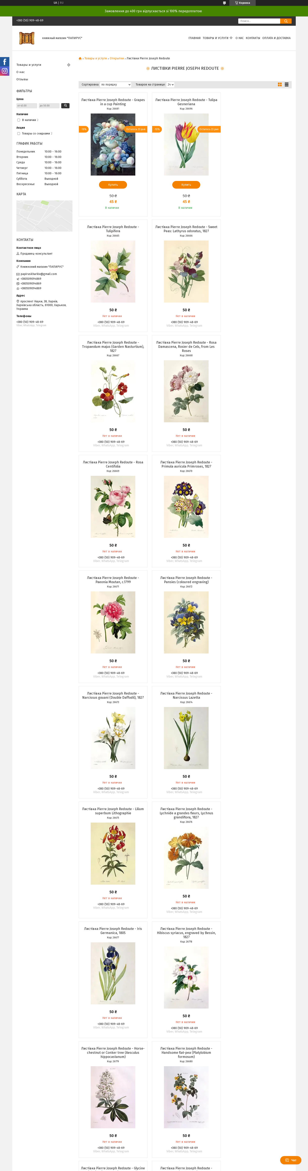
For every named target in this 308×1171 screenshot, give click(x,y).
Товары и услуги (216, 38)
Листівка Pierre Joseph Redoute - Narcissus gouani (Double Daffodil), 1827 (185, 464)
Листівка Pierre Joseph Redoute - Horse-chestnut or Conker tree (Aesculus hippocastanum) (185, 702)
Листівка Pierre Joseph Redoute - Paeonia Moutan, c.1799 (257, 349)
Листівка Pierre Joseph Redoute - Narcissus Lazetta (257, 464)
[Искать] (286, 21)
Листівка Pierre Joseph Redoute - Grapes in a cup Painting (113, 102)
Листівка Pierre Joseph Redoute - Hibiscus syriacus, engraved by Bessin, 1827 (112, 702)
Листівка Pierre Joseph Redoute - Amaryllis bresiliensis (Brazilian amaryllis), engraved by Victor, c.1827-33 (185, 941)
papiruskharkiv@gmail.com (39, 274)
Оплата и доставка (276, 38)
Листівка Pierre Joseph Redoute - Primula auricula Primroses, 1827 (185, 349)
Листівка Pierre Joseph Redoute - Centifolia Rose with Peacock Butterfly (113, 939)
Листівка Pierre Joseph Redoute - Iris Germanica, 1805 (257, 580)
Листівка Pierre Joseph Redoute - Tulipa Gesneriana (185, 102)
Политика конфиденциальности (190, 1086)
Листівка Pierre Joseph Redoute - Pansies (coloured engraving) (113, 464)
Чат (290, 1160)
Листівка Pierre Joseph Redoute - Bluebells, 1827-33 (257, 939)
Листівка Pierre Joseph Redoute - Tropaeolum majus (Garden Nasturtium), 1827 (185, 231)
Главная (194, 38)
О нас (240, 38)
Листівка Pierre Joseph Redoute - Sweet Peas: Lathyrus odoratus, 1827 (113, 229)
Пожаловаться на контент (153, 1086)
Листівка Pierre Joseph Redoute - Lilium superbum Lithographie (112, 580)
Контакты (253, 38)
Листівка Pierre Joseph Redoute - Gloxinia (257, 819)
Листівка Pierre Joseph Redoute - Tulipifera (257, 102)
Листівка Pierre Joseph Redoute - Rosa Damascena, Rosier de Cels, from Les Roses (257, 231)
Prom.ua (172, 1078)
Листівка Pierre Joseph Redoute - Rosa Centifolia (113, 349)
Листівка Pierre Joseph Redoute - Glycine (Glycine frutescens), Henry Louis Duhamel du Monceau (113, 821)
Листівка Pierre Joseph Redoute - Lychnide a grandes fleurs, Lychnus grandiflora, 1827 (185, 582)
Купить (112, 185)
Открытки (117, 58)
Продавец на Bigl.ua (154, 1082)
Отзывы (22, 79)
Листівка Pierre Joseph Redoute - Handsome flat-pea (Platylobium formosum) (257, 702)
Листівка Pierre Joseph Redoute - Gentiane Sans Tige (185, 819)
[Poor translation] (15, 1110)
